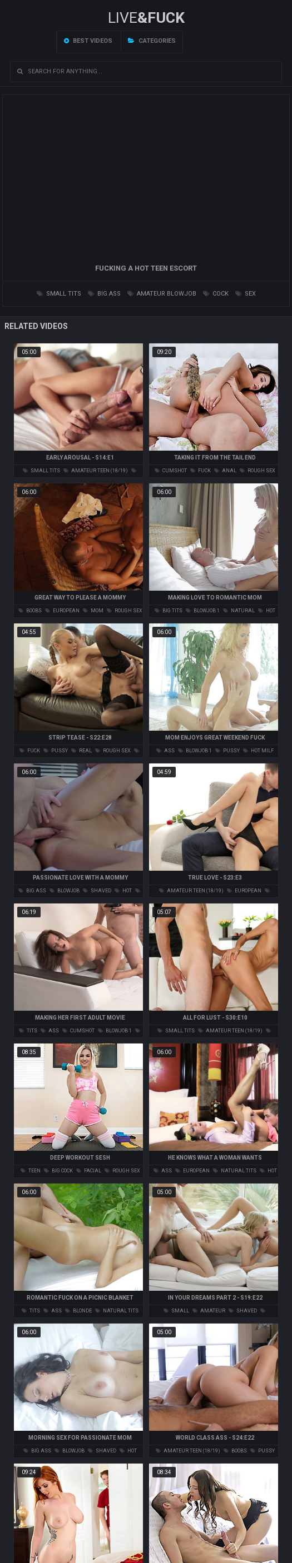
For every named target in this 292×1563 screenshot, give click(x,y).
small (176, 1311)
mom (93, 610)
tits (28, 1030)
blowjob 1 (203, 610)
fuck (200, 470)
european (62, 610)
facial (88, 1171)
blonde (78, 1311)
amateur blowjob (161, 293)
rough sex (257, 470)
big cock (58, 1171)
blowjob (65, 890)
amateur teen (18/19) (95, 470)
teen (31, 1171)
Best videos (88, 40)
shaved (97, 890)
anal (225, 470)
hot (123, 890)
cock (216, 293)
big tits (168, 610)
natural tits (234, 1171)
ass (165, 750)
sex (245, 293)
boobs (30, 610)
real (81, 750)
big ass (104, 293)
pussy (55, 750)
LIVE (146, 18)
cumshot (171, 470)
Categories (152, 40)
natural (239, 610)
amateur (208, 1311)
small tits (59, 293)
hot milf (258, 750)
